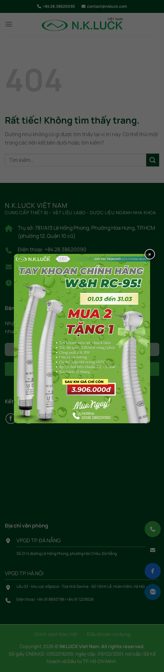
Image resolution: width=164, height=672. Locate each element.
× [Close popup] (149, 254)
